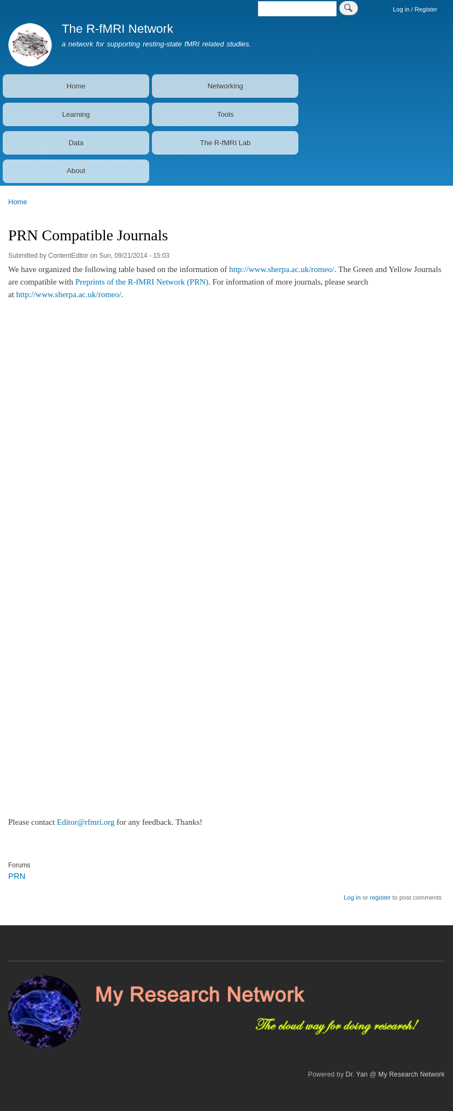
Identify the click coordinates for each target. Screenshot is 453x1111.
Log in (352, 897)
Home (76, 86)
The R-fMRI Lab (225, 143)
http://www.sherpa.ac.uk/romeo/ (281, 269)
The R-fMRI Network (117, 29)
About (76, 171)
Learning (76, 114)
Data (75, 143)
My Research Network (411, 1074)
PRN (17, 875)
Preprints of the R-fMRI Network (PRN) (141, 281)
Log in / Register (415, 9)
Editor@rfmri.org (86, 822)
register (380, 897)
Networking (225, 86)
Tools (225, 114)
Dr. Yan (357, 1074)
